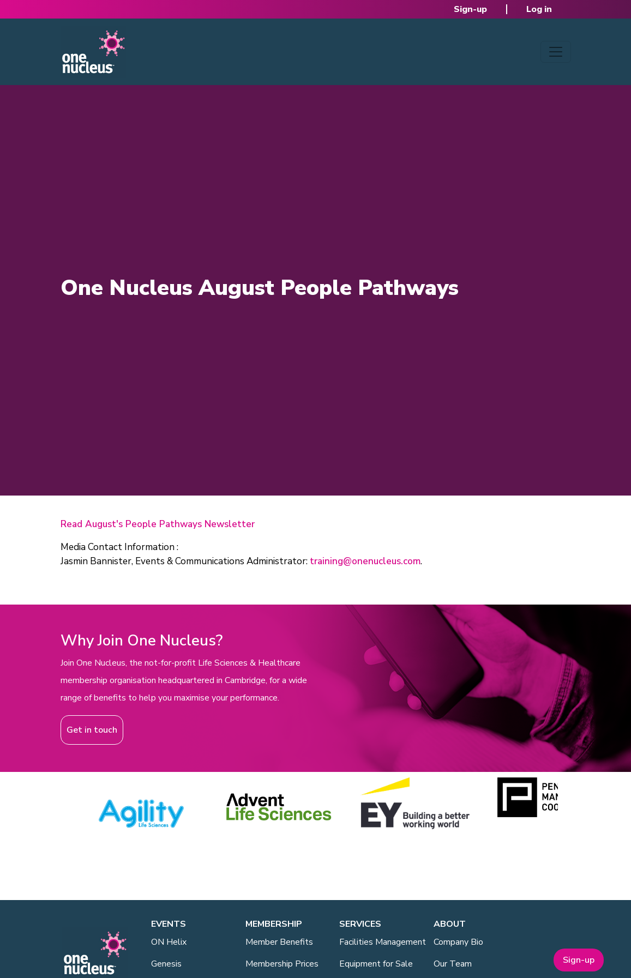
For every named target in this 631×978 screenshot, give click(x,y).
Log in (539, 9)
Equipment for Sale (376, 964)
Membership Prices (281, 964)
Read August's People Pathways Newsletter (158, 524)
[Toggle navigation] (555, 52)
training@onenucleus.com (365, 561)
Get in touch (92, 730)
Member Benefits (279, 942)
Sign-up (470, 9)
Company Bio (458, 942)
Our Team (453, 964)
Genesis (166, 964)
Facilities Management (382, 942)
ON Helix (169, 942)
